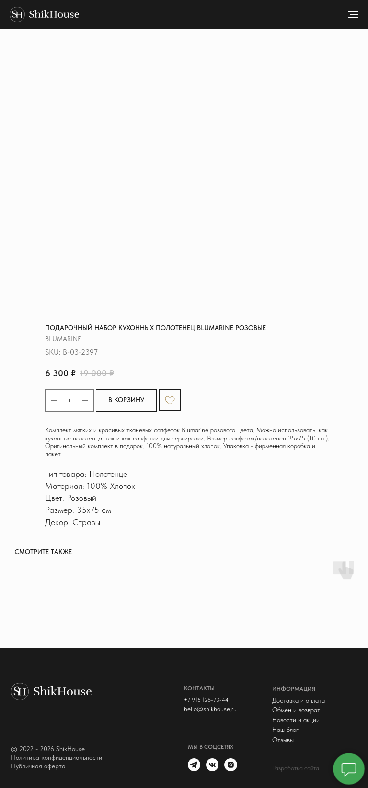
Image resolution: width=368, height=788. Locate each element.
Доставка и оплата (298, 700)
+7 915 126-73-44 (206, 699)
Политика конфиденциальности (56, 757)
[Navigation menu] (353, 14)
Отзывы (283, 739)
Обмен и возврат (296, 710)
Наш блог (285, 729)
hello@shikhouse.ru (210, 709)
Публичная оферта (38, 766)
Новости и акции (296, 720)
